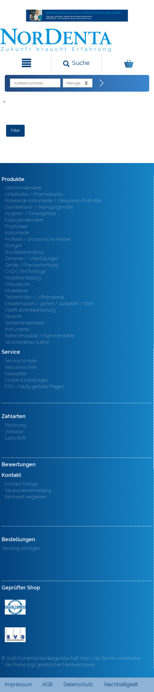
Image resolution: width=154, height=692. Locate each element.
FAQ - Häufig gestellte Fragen (34, 386)
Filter (15, 130)
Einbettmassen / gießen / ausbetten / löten (49, 303)
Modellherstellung (23, 277)
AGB (47, 684)
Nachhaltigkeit (121, 684)
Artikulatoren (17, 284)
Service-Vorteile (20, 360)
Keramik (13, 316)
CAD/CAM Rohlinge (25, 271)
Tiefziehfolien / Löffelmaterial (34, 297)
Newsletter (16, 373)
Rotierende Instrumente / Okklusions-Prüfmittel (53, 200)
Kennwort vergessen (26, 496)
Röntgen (13, 245)
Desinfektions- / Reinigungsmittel (39, 207)
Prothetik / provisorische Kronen (38, 239)
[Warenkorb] (126, 63)
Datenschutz (78, 684)
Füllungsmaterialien (24, 220)
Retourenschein (21, 367)
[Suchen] (76, 63)
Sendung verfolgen (21, 548)
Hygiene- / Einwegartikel (30, 213)
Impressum (18, 684)
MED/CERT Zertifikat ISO (15, 607)
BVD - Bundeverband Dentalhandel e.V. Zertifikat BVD (15, 634)
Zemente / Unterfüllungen (32, 258)
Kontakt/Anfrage (21, 484)
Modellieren (16, 290)
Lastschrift (15, 438)
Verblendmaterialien (25, 322)
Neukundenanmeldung (28, 490)
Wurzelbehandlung (24, 252)
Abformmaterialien (23, 187)
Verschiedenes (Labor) (27, 342)
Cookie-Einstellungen (26, 380)
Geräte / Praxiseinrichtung (31, 265)
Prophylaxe (16, 226)
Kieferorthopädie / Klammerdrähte (40, 335)
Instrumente (17, 232)
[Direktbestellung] (102, 83)
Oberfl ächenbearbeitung (30, 310)
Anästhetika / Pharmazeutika (34, 194)
